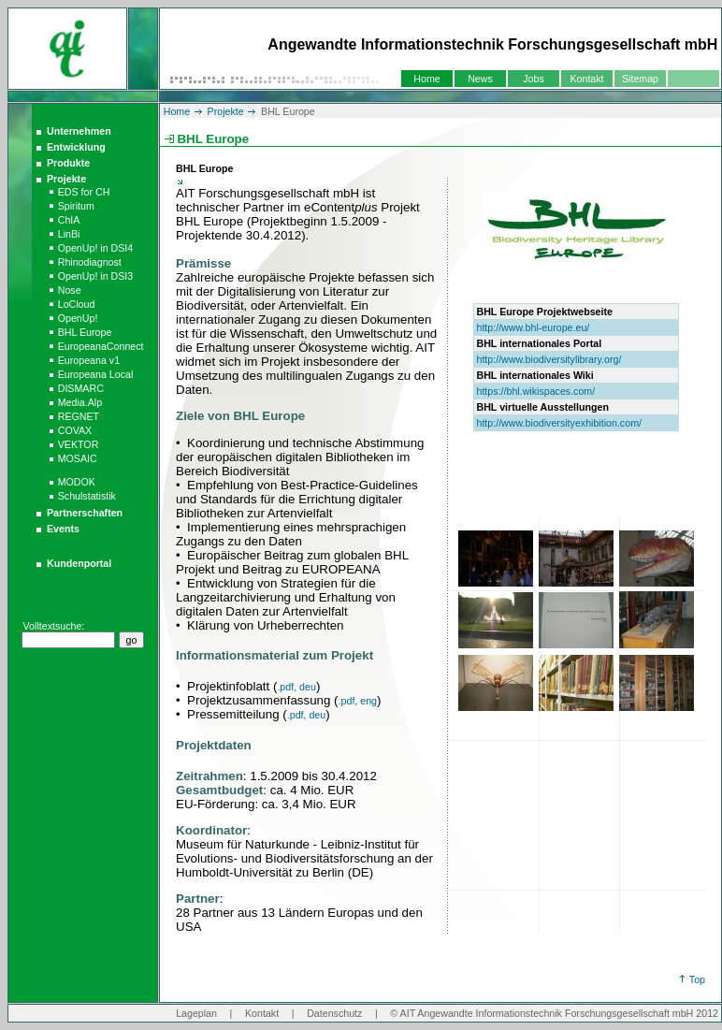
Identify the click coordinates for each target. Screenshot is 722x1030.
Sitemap (640, 78)
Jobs (533, 78)
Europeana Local (96, 374)
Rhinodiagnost (90, 262)
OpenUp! (78, 318)
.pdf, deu (296, 686)
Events (63, 528)
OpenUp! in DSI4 (96, 248)
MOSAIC (77, 458)
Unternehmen (79, 131)
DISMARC (81, 388)
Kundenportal (79, 563)
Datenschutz (334, 1013)
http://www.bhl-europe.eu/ (532, 327)
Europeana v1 (89, 360)
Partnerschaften (85, 512)
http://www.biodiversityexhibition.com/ (559, 422)
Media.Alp (80, 402)
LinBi (69, 233)
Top (697, 979)
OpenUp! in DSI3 (96, 276)
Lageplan (196, 1013)
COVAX (75, 430)
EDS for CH (84, 191)
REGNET (78, 416)
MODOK (76, 481)
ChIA (69, 219)
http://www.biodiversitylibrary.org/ (548, 359)
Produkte (68, 162)
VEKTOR (78, 444)
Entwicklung (76, 146)
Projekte (66, 178)
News (480, 78)
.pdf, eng (358, 700)
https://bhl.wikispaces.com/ (535, 391)
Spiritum (76, 205)
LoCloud (76, 304)
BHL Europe (85, 332)
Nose (69, 290)
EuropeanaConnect (101, 346)
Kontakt (586, 78)
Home (426, 78)
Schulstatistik (87, 495)
